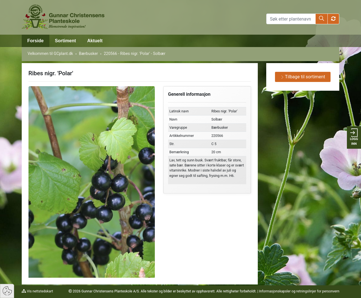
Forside (35, 40)
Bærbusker (88, 53)
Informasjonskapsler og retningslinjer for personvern (299, 291)
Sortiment (65, 40)
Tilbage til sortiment (303, 76)
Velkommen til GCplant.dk (50, 53)
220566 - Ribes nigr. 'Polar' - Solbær (135, 53)
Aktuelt (94, 40)
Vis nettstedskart (39, 291)
